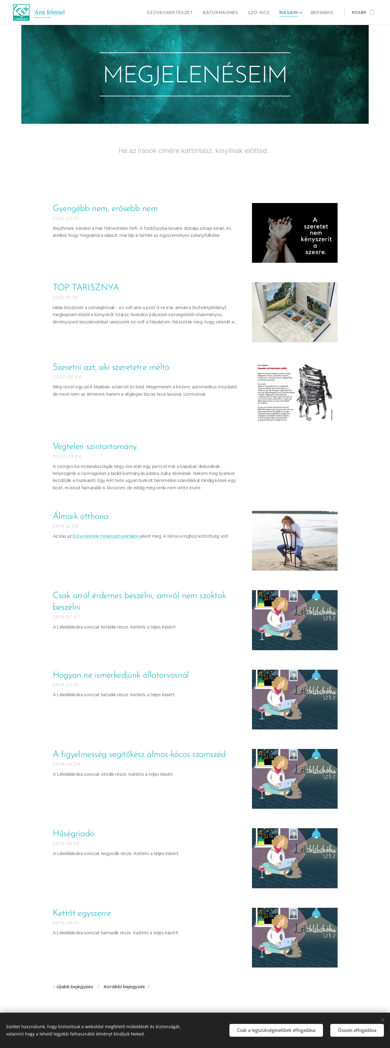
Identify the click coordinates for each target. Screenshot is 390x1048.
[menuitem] (182, 12)
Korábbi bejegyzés (124, 986)
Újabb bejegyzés (74, 986)
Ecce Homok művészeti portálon (106, 536)
